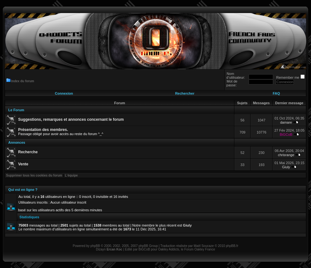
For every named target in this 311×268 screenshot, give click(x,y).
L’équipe (71, 175)
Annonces (16, 142)
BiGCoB (286, 134)
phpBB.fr (232, 246)
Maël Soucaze (204, 246)
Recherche (28, 152)
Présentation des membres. (43, 129)
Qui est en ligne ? (23, 190)
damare (286, 122)
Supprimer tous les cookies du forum (34, 175)
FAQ (276, 93)
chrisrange (286, 155)
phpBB (95, 246)
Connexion (64, 93)
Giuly (286, 167)
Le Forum (16, 110)
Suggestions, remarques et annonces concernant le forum (71, 119)
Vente (23, 164)
